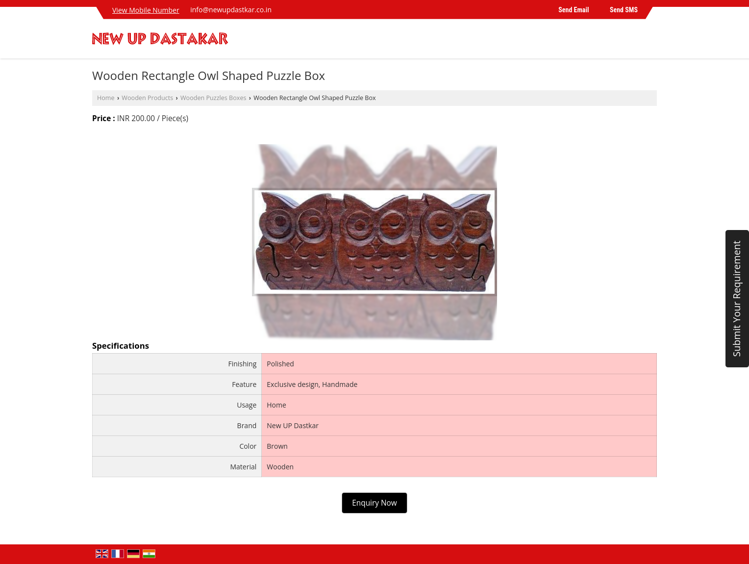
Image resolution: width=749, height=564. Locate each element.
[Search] (651, 41)
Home (106, 98)
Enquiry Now (374, 503)
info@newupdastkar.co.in (231, 9)
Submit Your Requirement (736, 298)
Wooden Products (147, 98)
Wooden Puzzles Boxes (213, 98)
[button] (145, 10)
